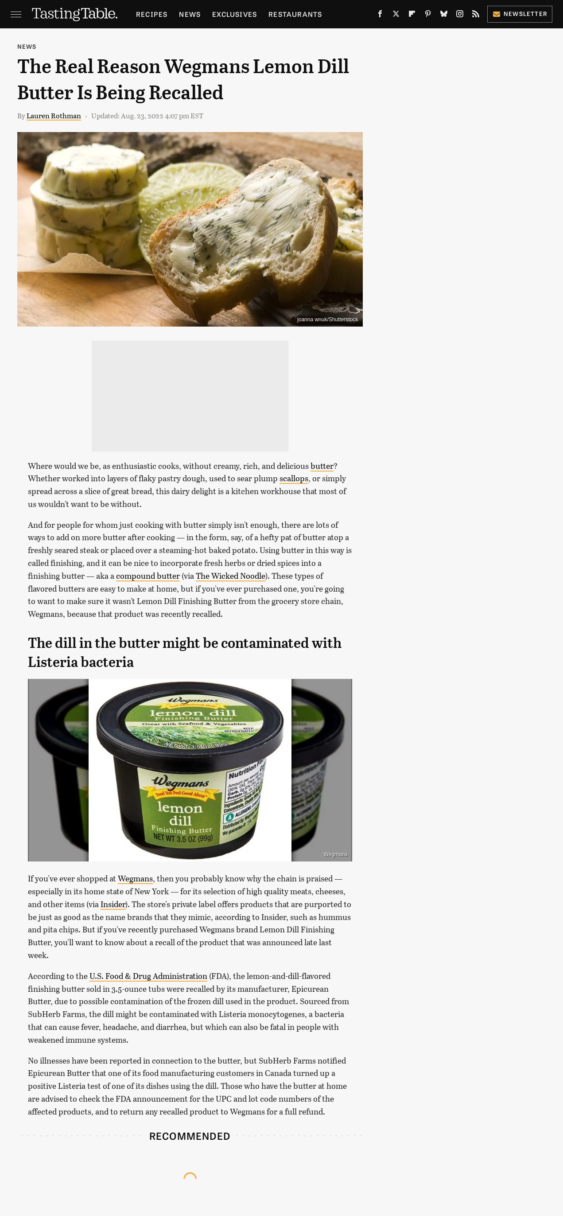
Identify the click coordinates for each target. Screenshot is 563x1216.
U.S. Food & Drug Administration (148, 976)
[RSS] (475, 15)
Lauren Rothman (54, 115)
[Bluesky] (443, 15)
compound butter (148, 575)
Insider (113, 904)
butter (322, 466)
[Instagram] (459, 15)
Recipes (151, 14)
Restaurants (295, 14)
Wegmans (336, 854)
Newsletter (519, 13)
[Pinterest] (427, 15)
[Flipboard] (412, 15)
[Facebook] (380, 15)
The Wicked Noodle (230, 575)
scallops (294, 478)
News (190, 14)
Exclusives (234, 14)
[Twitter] (396, 15)
